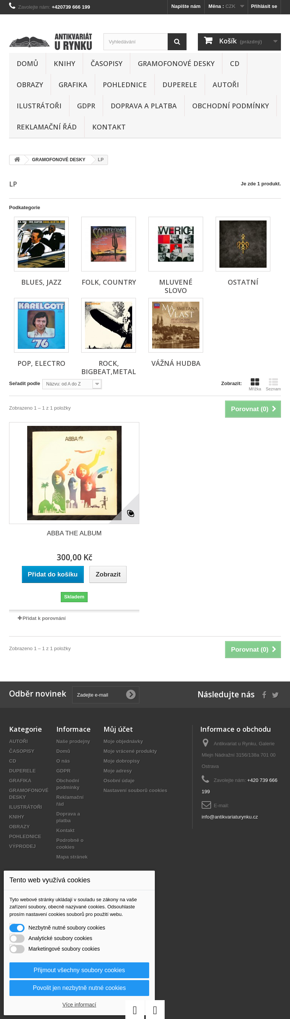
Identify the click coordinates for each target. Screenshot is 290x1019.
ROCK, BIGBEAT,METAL (108, 367)
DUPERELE (179, 84)
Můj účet (118, 729)
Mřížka (255, 384)
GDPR (86, 105)
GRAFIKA (73, 84)
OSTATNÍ (243, 282)
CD (234, 63)
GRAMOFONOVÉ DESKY (176, 63)
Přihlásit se (264, 6)
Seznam (273, 384)
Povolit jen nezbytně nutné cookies (79, 988)
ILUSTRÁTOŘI (39, 105)
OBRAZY (30, 84)
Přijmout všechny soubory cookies (79, 970)
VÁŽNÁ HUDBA (176, 363)
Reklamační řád (47, 126)
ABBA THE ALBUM (74, 533)
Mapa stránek (72, 857)
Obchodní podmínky (230, 105)
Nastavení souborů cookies (135, 790)
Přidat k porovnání (44, 618)
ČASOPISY (106, 63)
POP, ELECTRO (41, 363)
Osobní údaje (118, 780)
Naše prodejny (73, 741)
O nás (63, 761)
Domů (27, 63)
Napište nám (186, 6)
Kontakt (109, 126)
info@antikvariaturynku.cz (230, 817)
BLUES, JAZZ (41, 282)
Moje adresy (117, 771)
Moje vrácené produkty (130, 751)
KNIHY (64, 63)
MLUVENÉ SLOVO (176, 286)
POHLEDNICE (125, 84)
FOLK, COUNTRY (109, 282)
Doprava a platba (144, 105)
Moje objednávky (123, 741)
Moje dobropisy (121, 761)
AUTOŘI (226, 84)
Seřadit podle (24, 383)
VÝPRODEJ (22, 846)
